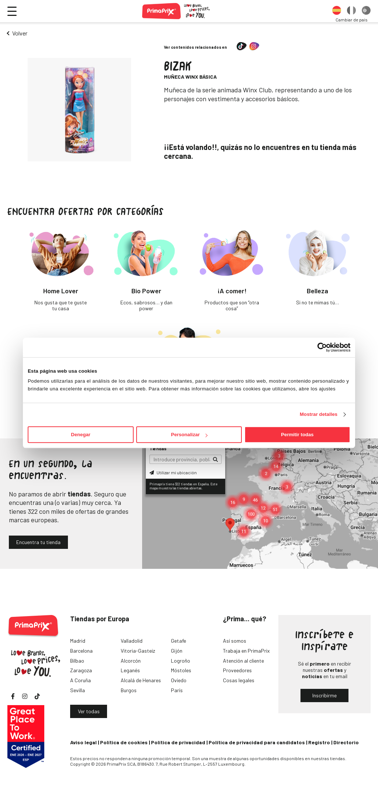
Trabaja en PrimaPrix (246, 650)
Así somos (234, 641)
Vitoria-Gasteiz (138, 650)
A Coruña (80, 680)
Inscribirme (324, 695)
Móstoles (181, 670)
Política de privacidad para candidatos (257, 742)
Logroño (180, 660)
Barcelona (81, 650)
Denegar (80, 434)
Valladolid (131, 641)
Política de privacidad (178, 742)
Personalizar (189, 434)
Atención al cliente (243, 660)
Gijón (176, 650)
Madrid (77, 641)
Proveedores (237, 670)
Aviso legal (83, 742)
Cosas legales (238, 680)
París (177, 690)
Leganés (130, 670)
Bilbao (77, 660)
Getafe (178, 641)
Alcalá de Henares (141, 680)
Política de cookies (124, 742)
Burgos (129, 690)
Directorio (346, 742)
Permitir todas (297, 434)
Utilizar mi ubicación (173, 472)
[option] (336, 11)
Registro (319, 742)
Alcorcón (131, 660)
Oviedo (178, 680)
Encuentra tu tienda (38, 542)
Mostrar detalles (318, 414)
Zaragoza (81, 670)
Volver (19, 33)
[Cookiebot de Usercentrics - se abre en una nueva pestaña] (318, 347)
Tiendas (158, 448)
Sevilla (77, 690)
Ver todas (89, 711)
